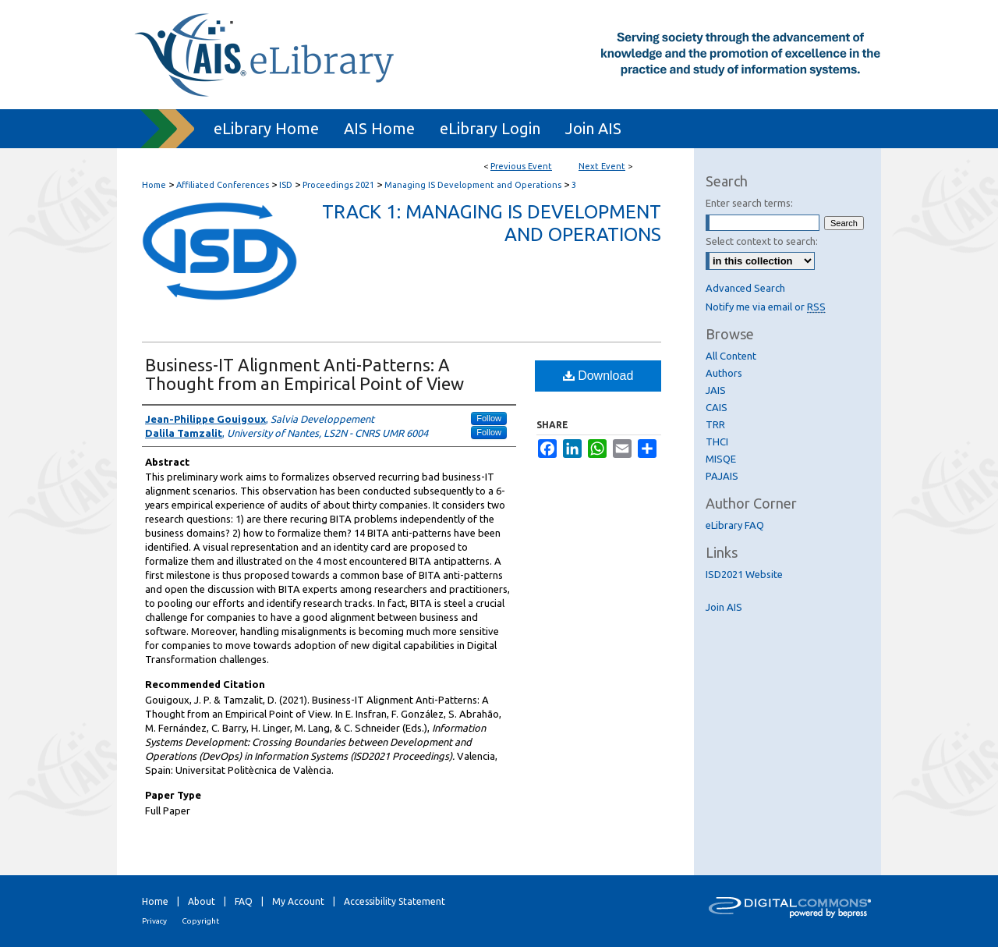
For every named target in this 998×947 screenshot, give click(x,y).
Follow (488, 418)
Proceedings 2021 (340, 185)
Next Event (602, 166)
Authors (724, 372)
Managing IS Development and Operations (474, 185)
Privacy (154, 921)
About (201, 901)
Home (154, 185)
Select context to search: (762, 241)
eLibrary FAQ (735, 525)
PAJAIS (722, 475)
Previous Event (521, 166)
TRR (715, 424)
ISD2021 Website (744, 574)
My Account (298, 901)
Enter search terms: (749, 202)
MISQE (721, 458)
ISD (287, 185)
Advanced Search (745, 287)
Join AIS (724, 606)
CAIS (716, 407)
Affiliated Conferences (223, 185)
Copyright (200, 921)
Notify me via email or (766, 306)
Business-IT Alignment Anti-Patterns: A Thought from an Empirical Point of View (304, 374)
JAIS (716, 390)
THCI (717, 441)
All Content (731, 355)
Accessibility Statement (394, 901)
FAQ (244, 901)
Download (598, 375)
